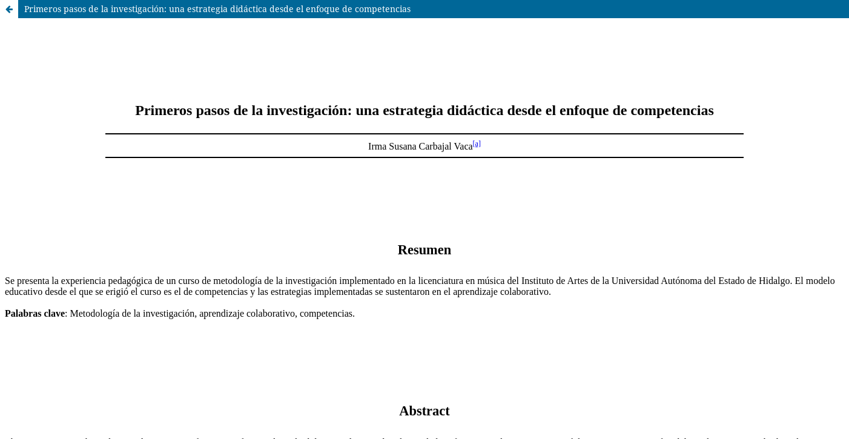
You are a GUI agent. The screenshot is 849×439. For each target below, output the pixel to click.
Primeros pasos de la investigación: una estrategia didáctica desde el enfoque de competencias (217, 9)
